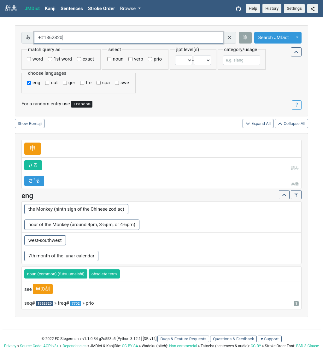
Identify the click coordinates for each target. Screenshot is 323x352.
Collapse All (291, 123)
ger (71, 82)
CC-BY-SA (130, 346)
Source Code (30, 346)
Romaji (35, 123)
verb (138, 59)
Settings (294, 8)
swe (124, 82)
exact (88, 59)
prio (158, 59)
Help (253, 8)
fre (88, 82)
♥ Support (270, 339)
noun (118, 59)
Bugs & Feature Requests (183, 339)
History (272, 8)
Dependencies (74, 346)
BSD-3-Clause (307, 346)
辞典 (11, 8)
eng (36, 82)
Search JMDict (273, 37)
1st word (63, 59)
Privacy (10, 346)
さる (33, 165)
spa (106, 82)
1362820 (45, 304)
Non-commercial (183, 346)
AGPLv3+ (51, 346)
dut (54, 82)
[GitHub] (238, 9)
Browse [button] (128, 8)
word (37, 59)
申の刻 (43, 289)
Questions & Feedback (233, 339)
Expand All (258, 123)
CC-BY (256, 346)
